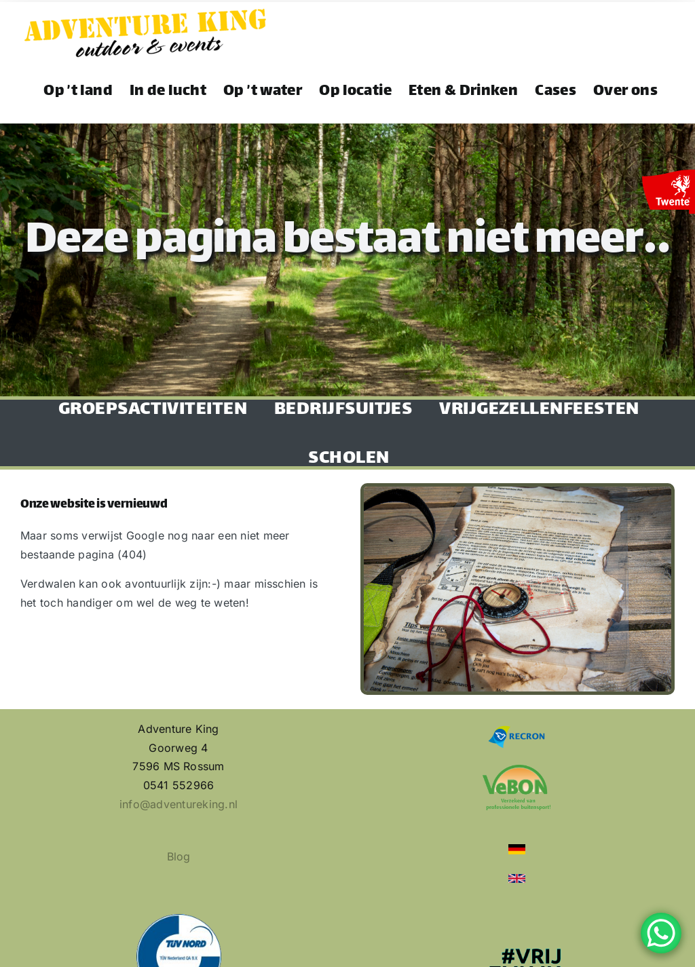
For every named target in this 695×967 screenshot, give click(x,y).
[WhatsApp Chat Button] (661, 933)
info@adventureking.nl (178, 804)
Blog (179, 856)
